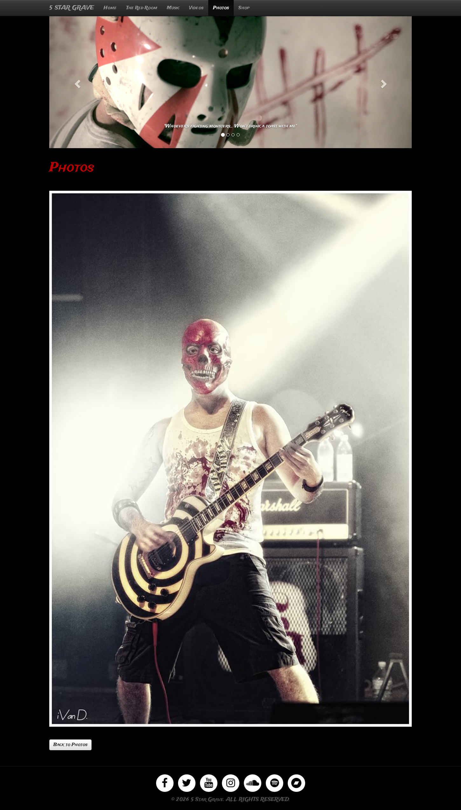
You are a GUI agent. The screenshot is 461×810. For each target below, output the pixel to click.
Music (173, 8)
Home (110, 8)
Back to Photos (70, 745)
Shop (244, 8)
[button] (76, 82)
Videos (196, 8)
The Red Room (141, 8)
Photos (221, 8)
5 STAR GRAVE (71, 8)
